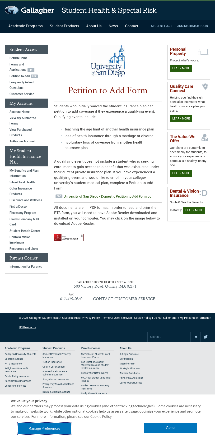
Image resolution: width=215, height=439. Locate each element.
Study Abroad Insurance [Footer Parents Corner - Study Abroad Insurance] (94, 393)
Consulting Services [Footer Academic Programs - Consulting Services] (15, 386)
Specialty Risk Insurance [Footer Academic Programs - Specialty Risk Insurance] (18, 381)
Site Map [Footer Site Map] (126, 317)
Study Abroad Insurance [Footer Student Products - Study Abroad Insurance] (55, 379)
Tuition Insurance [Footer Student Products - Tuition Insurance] (52, 362)
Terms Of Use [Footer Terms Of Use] (110, 317)
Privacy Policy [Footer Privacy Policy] (91, 317)
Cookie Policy (142, 317)
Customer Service (21, 94)
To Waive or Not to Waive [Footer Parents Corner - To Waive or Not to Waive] (94, 373)
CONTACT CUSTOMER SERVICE (124, 298)
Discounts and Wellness (25, 200)
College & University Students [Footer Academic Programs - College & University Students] (20, 354)
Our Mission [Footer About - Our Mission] (126, 359)
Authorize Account (22, 141)
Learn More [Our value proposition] (181, 173)
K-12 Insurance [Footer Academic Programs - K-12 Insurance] (13, 364)
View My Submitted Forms (22, 120)
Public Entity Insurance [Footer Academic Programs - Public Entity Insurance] (17, 376)
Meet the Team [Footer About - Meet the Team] (127, 364)
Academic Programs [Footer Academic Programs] (17, 348)
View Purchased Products (20, 132)
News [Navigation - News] (113, 26)
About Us (94, 26)
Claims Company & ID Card (24, 222)
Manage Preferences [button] (44, 428)
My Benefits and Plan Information (23, 173)
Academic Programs (25, 26)
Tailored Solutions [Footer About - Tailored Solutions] (130, 373)
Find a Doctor (18, 206)
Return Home (18, 58)
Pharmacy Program (22, 213)
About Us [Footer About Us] (125, 348)
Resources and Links (23, 248)
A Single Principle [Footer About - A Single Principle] (129, 354)
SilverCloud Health (22, 182)
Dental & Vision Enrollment (19, 239)
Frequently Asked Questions (21, 85)
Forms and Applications (17, 67)
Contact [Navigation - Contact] (131, 26)
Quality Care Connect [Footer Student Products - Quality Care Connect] (53, 367)
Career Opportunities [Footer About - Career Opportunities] (131, 383)
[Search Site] (169, 337)
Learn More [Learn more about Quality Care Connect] (181, 118)
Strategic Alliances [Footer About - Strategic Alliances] (130, 368)
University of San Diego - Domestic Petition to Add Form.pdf (108, 196)
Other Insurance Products (20, 191)
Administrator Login (192, 26)
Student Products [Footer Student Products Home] (53, 348)
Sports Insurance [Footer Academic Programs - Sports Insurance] (14, 359)
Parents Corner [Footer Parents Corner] (90, 348)
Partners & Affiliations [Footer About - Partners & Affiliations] (131, 378)
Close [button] (171, 428)
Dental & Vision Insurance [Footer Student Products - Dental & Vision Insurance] (56, 392)
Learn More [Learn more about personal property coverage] (181, 68)
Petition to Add (19, 76)
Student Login (161, 26)
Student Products (64, 26)
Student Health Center (24, 231)
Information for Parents (25, 266)
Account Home (19, 112)
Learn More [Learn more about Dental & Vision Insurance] (194, 210)
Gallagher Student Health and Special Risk (81, 10)
